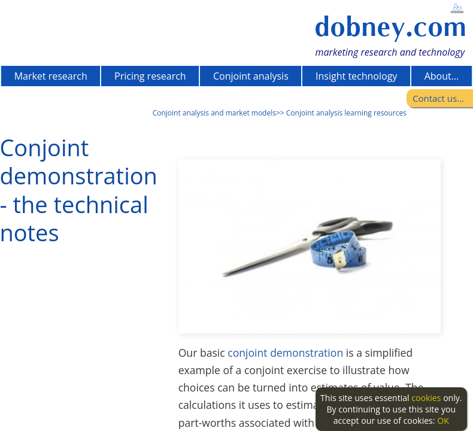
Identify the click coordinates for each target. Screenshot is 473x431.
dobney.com (390, 26)
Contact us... (438, 98)
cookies (426, 397)
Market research (50, 76)
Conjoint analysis (251, 76)
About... (442, 76)
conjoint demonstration (285, 352)
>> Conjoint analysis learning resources (341, 113)
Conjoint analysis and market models (214, 113)
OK (443, 420)
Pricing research (150, 76)
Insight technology (356, 76)
